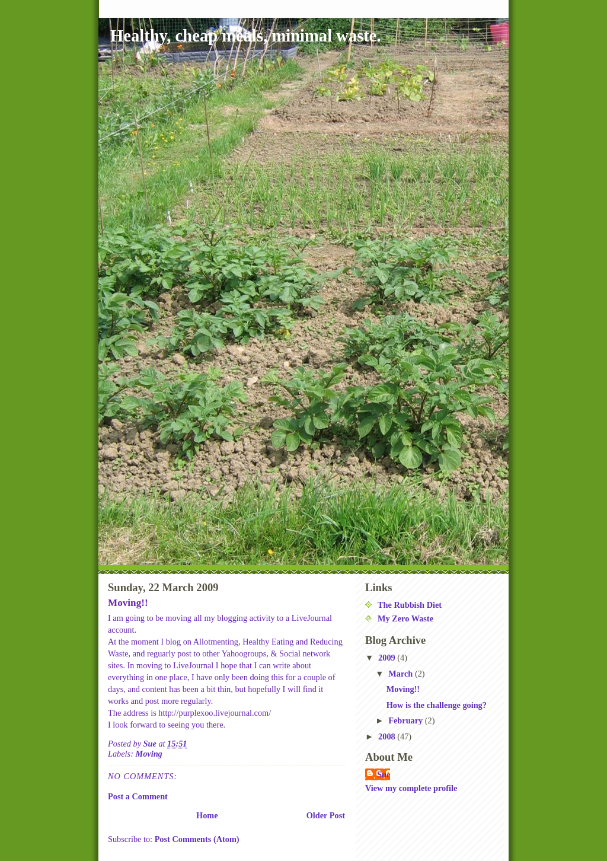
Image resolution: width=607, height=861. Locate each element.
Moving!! (403, 689)
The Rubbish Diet (410, 605)
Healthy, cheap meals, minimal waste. (245, 36)
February (406, 720)
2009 (387, 657)
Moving (148, 753)
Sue (383, 774)
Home (207, 815)
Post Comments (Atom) (197, 839)
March (401, 673)
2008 (387, 736)
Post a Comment (138, 796)
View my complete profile (411, 788)
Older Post (325, 815)
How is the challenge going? (436, 705)
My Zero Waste (405, 618)
